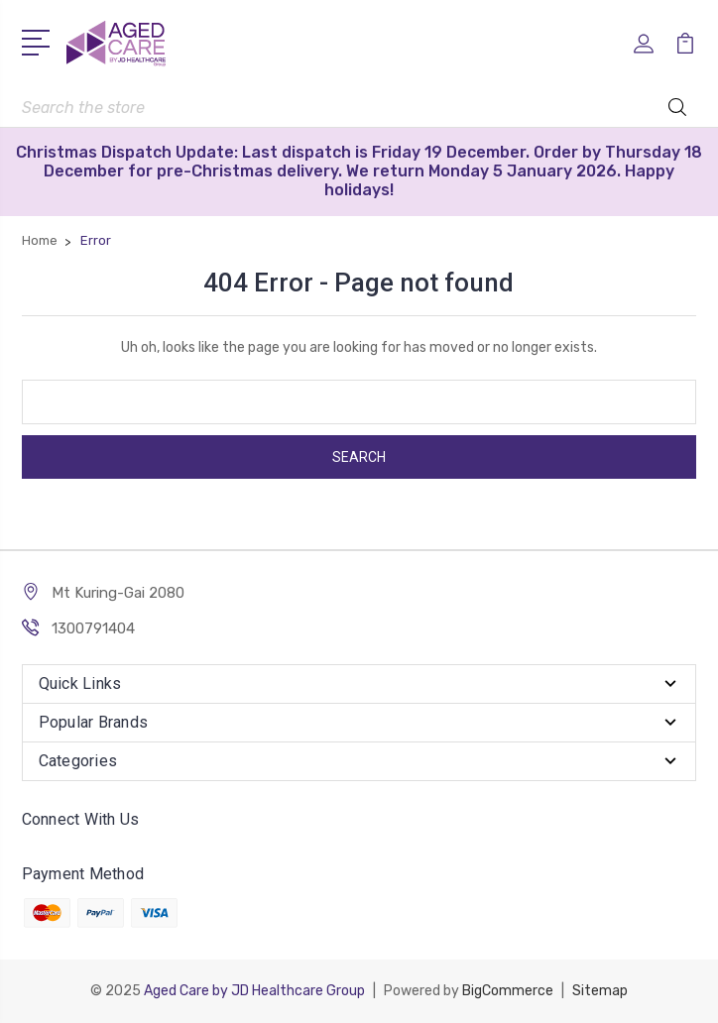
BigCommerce (507, 990)
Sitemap (600, 990)
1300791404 (93, 628)
